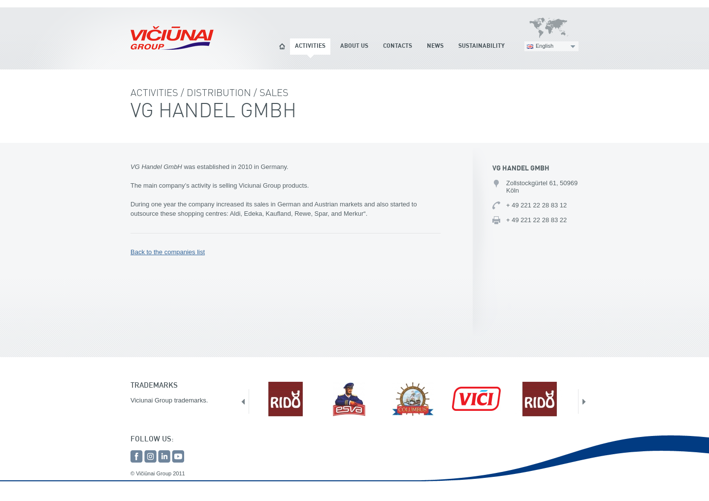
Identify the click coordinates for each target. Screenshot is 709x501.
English (544, 46)
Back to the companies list (167, 252)
